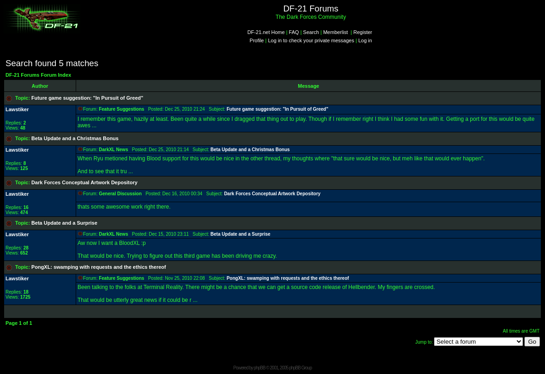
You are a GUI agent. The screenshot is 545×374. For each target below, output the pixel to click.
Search (311, 32)
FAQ (294, 32)
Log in (365, 40)
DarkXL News (113, 149)
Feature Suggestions (121, 109)
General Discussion (120, 193)
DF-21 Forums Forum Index (38, 75)
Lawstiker (17, 109)
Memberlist (335, 32)
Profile (257, 40)
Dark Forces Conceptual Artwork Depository (84, 182)
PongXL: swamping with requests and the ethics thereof (98, 267)
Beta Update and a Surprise (64, 223)
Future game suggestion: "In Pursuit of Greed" (87, 98)
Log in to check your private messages (311, 40)
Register (362, 32)
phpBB (259, 367)
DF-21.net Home (265, 32)
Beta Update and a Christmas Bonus (74, 138)
